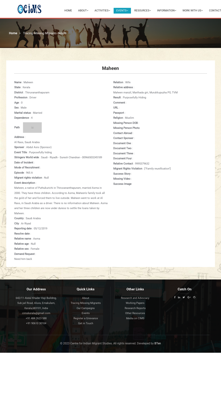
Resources (142, 10)
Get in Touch (85, 323)
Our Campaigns (86, 308)
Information (166, 10)
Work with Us (192, 10)
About (83, 10)
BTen (157, 343)
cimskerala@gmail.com (36, 313)
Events (122, 10)
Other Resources (135, 313)
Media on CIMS (135, 318)
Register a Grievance (85, 318)
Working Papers (135, 303)
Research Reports (135, 308)
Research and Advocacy (135, 298)
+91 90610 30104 (36, 323)
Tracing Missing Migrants (86, 303)
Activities (102, 10)
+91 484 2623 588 (36, 318)
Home (68, 10)
